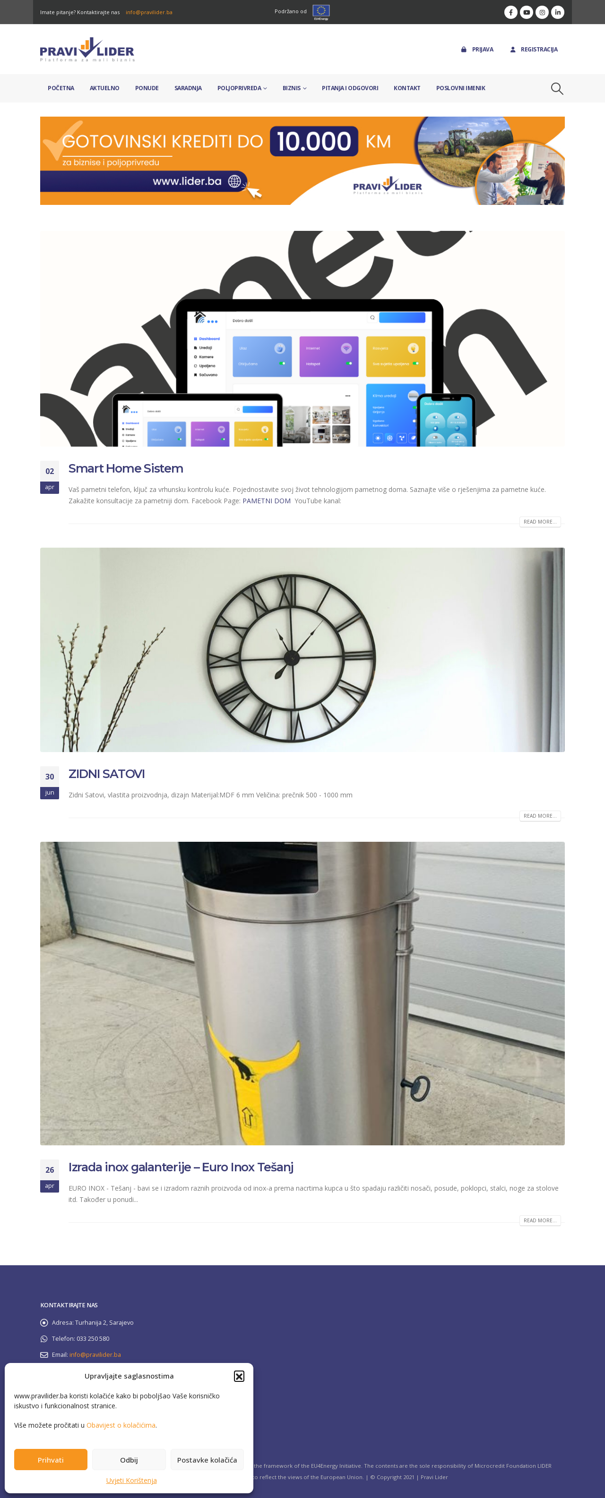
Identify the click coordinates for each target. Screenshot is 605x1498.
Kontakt (407, 88)
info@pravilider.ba (149, 12)
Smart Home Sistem (126, 468)
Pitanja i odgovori (350, 88)
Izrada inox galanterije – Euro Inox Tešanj (181, 1167)
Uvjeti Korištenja (131, 1480)
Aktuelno (105, 88)
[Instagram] (542, 12)
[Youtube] (526, 12)
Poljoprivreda (239, 88)
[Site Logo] (87, 49)
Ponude (147, 88)
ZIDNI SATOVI (107, 774)
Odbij (129, 1459)
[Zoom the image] (302, 122)
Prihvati (51, 1459)
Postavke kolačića (207, 1459)
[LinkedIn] (557, 12)
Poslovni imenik (460, 88)
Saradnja (188, 88)
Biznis (292, 88)
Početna (61, 88)
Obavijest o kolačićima (121, 1425)
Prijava (476, 49)
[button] (239, 1375)
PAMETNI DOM (267, 500)
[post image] (302, 339)
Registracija (533, 49)
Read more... (540, 521)
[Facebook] (511, 12)
